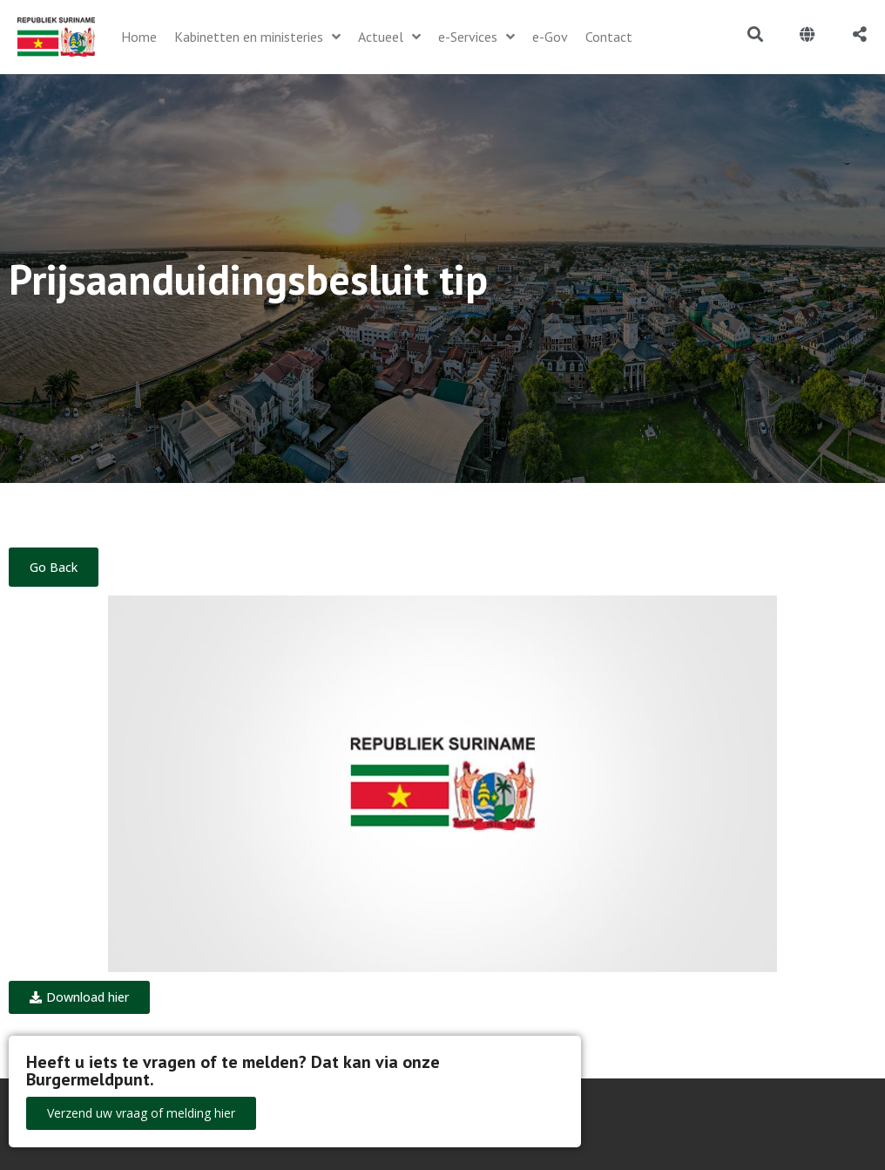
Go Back (54, 567)
